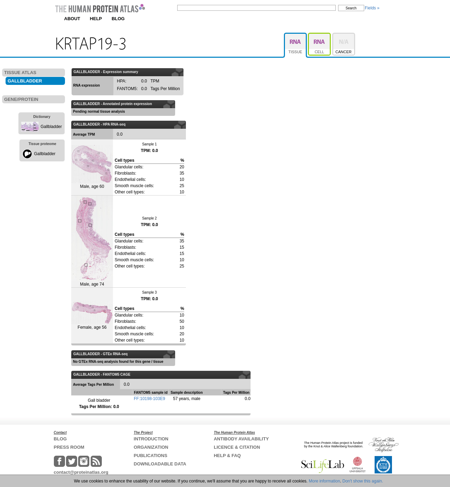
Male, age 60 (92, 167)
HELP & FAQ (227, 455)
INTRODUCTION (151, 438)
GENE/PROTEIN (21, 99)
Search (351, 8)
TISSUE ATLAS (20, 72)
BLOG (118, 18)
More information (324, 481)
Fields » (372, 8)
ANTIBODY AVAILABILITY (241, 438)
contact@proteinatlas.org (81, 472)
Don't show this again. (362, 481)
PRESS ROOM (69, 447)
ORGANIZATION (151, 447)
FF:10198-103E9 (149, 398)
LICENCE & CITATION (237, 447)
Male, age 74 (92, 241)
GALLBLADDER (25, 80)
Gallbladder (51, 126)
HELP (96, 18)
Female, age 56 (92, 315)
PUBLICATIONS (150, 455)
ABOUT (72, 18)
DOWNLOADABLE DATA (160, 463)
